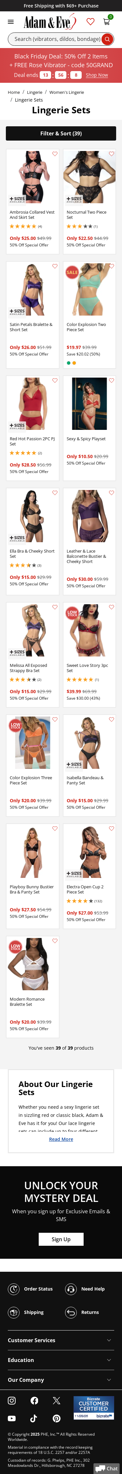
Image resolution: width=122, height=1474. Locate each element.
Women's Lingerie (66, 92)
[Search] (61, 39)
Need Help (85, 1289)
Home (14, 92)
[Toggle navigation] (11, 21)
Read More (61, 1139)
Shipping (26, 1312)
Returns (82, 1312)
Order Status (30, 1289)
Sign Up (61, 1239)
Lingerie (34, 92)
